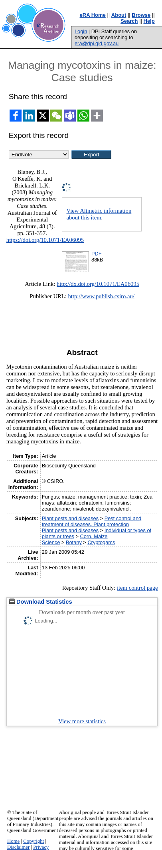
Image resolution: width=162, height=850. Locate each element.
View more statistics (82, 721)
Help (149, 21)
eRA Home (93, 15)
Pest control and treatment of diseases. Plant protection (91, 521)
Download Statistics (40, 602)
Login (81, 31)
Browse (141, 15)
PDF (96, 254)
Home (13, 841)
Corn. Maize (94, 536)
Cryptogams (101, 542)
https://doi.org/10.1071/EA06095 (45, 240)
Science (51, 542)
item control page (137, 588)
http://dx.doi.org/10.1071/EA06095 (98, 284)
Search (129, 21)
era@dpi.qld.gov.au (97, 43)
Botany (74, 542)
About (118, 15)
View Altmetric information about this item (98, 214)
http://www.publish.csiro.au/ (101, 296)
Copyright (33, 841)
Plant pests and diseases (70, 518)
